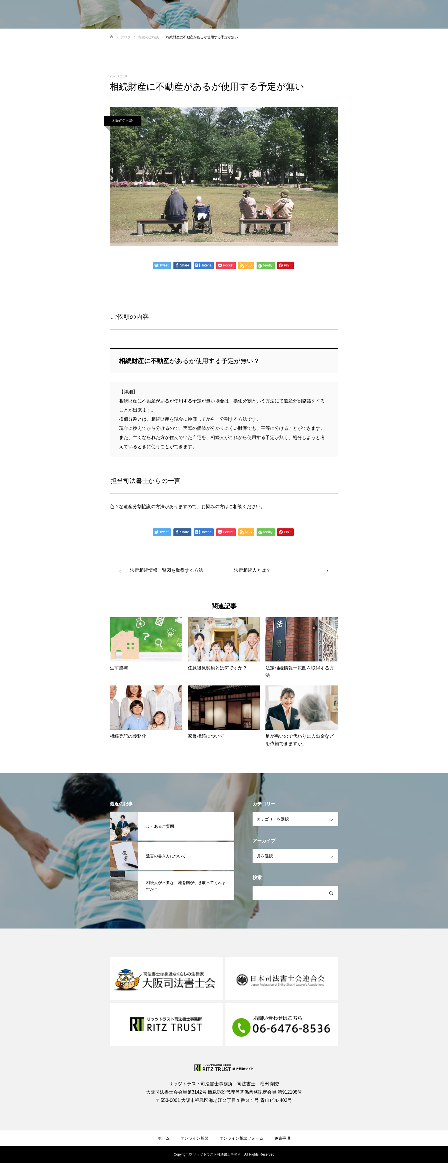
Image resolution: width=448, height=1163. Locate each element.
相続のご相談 (122, 121)
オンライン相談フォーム (241, 1138)
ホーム (164, 1138)
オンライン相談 (195, 1138)
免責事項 (282, 1138)
